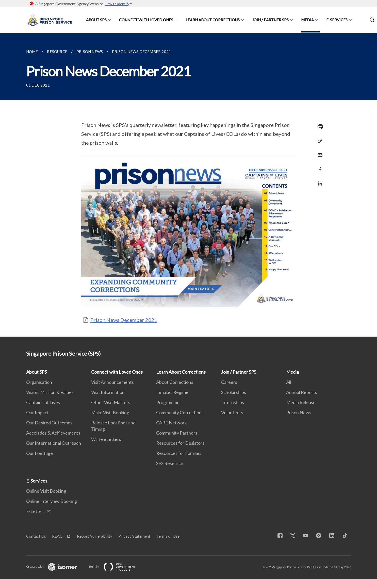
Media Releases (302, 402)
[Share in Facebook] (318, 166)
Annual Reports (301, 392)
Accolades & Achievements (53, 433)
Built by (116, 566)
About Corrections (174, 382)
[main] (188, 185)
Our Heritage (39, 453)
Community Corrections (180, 412)
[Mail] (318, 152)
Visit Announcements (112, 382)
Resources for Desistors (180, 443)
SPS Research (169, 463)
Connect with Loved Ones (146, 20)
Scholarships (233, 392)
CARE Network (171, 422)
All (288, 382)
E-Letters (35, 511)
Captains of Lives (43, 402)
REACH (59, 536)
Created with (55, 566)
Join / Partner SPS (270, 20)
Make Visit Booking (110, 412)
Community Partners (176, 433)
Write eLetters (106, 439)
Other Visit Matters (110, 402)
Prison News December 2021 (123, 320)
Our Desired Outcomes (49, 422)
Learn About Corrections (213, 20)
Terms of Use (167, 536)
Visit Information (108, 392)
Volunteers (232, 412)
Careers (229, 382)
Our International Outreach (53, 443)
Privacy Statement (134, 536)
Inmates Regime (172, 392)
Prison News (298, 412)
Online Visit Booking (46, 491)
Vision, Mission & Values (50, 392)
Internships (232, 402)
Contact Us (36, 536)
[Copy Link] (318, 141)
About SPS (96, 20)
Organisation (39, 382)
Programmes (169, 402)
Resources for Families (178, 453)
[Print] (318, 127)
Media (307, 20)
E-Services (337, 20)
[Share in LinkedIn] (318, 180)
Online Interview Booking (51, 501)
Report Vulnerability (94, 536)
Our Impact (37, 412)
